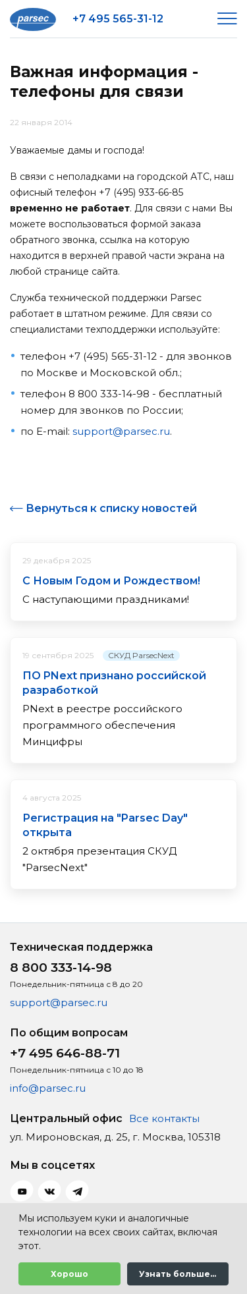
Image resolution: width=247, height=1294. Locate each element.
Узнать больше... (177, 1274)
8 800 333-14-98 (61, 967)
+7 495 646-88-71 (65, 1053)
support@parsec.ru (121, 431)
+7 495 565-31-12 (117, 19)
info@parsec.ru (48, 1088)
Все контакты (164, 1118)
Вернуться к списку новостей (111, 508)
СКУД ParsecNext (141, 655)
